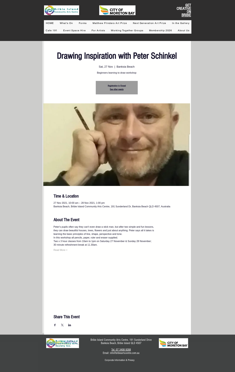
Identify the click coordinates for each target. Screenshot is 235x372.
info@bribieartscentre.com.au (124, 353)
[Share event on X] (62, 325)
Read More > (60, 250)
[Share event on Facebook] (55, 325)
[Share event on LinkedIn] (69, 325)
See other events (116, 89)
